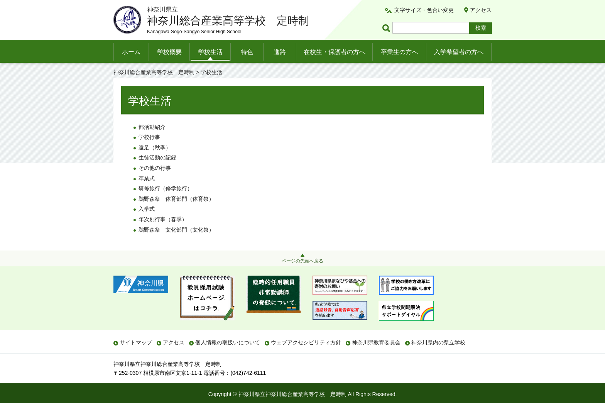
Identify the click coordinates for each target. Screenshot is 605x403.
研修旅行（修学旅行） (166, 188)
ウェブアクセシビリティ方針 (306, 342)
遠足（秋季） (155, 147)
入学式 (147, 209)
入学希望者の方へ (458, 52)
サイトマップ (136, 342)
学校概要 (169, 52)
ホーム (131, 52)
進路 (280, 52)
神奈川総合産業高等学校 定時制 (153, 72)
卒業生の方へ (399, 52)
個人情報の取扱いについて (227, 342)
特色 (247, 52)
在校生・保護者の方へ (334, 52)
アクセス (481, 10)
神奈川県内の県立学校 (438, 342)
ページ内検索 (387, 28)
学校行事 (149, 137)
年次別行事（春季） (163, 219)
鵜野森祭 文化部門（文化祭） (176, 230)
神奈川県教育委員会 (376, 342)
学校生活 (210, 52)
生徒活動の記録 (157, 157)
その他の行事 (155, 168)
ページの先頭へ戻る (302, 261)
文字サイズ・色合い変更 (424, 10)
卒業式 (147, 178)
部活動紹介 (152, 127)
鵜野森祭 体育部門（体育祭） (176, 199)
